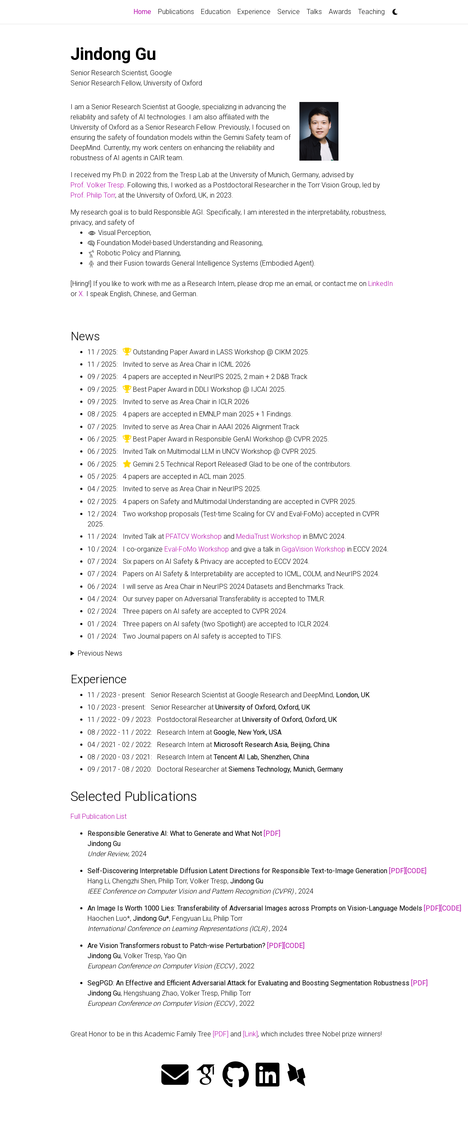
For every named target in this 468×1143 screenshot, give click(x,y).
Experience (254, 12)
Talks (314, 12)
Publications (176, 12)
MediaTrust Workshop (268, 536)
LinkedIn (380, 284)
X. (82, 294)
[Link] (250, 1034)
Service (288, 12)
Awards (340, 12)
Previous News (100, 653)
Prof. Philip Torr (92, 195)
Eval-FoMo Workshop (196, 549)
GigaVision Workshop (313, 549)
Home (144, 11)
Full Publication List (98, 816)
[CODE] (416, 871)
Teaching (371, 12)
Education (216, 12)
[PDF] (272, 833)
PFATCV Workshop (194, 536)
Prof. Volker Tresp (97, 185)
